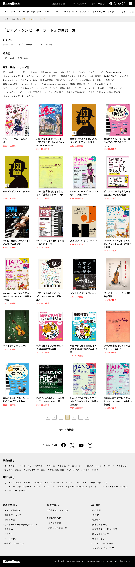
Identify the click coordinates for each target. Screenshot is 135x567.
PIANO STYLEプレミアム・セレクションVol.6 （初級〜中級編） (17, 296)
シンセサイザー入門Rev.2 (83, 293)
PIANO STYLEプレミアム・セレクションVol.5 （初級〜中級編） (118, 401)
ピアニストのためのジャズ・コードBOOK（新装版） (48, 296)
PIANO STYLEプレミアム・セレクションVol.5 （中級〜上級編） (84, 401)
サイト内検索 (66, 430)
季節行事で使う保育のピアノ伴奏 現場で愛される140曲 (83, 348)
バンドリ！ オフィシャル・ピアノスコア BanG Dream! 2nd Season (50, 142)
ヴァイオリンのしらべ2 (14, 345)
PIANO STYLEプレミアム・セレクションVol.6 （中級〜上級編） (118, 243)
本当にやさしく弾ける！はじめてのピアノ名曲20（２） (117, 142)
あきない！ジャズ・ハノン (83, 240)
